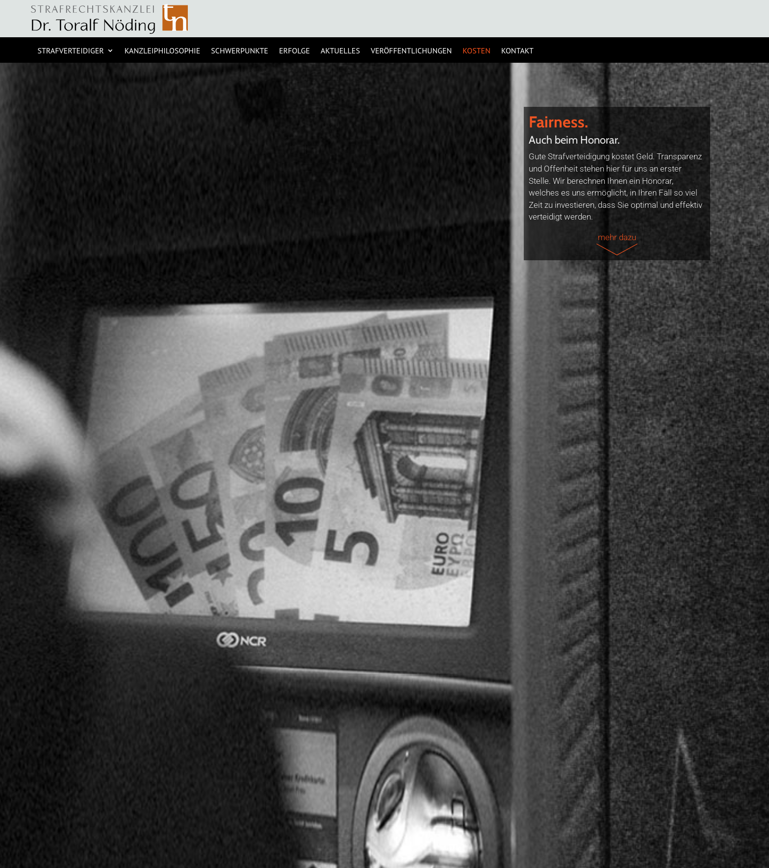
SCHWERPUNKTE (239, 51)
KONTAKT (517, 51)
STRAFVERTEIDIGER (70, 51)
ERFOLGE (294, 51)
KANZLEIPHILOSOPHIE (163, 51)
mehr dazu (617, 243)
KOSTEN (476, 51)
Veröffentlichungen (411, 51)
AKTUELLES (340, 51)
